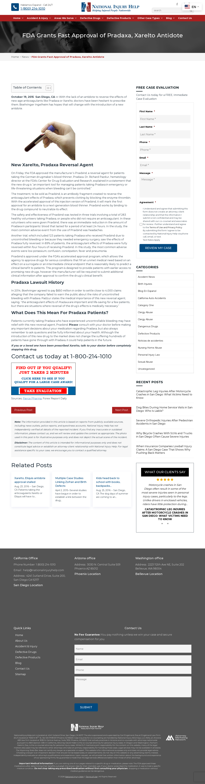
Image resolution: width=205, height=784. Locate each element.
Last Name (147, 126)
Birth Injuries (145, 283)
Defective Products (120, 18)
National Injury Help (74, 776)
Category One (146, 304)
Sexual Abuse (145, 361)
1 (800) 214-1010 (32, 8)
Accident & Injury (39, 18)
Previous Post (23, 410)
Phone (144, 142)
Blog (170, 18)
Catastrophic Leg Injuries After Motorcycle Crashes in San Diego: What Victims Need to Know (164, 394)
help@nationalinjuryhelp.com (43, 570)
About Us (21, 640)
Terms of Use (91, 776)
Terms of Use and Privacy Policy (166, 227)
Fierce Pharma (32, 398)
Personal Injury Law (149, 354)
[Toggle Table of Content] (46, 88)
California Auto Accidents (152, 297)
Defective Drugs (92, 18)
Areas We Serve (65, 18)
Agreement (147, 202)
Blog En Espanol (147, 290)
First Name (147, 111)
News (25, 56)
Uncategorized (146, 368)
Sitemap (20, 673)
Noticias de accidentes (150, 340)
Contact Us (185, 18)
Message (146, 173)
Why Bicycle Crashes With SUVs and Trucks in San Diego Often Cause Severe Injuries (164, 435)
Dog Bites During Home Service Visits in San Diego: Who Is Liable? (164, 409)
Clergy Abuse (145, 312)
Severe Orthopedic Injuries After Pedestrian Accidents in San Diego (164, 422)
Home (18, 18)
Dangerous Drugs (148, 326)
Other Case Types (150, 18)
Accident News (146, 276)
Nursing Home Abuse (150, 347)
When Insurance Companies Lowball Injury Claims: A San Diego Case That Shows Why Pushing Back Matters (164, 449)
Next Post (121, 410)
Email (143, 157)
